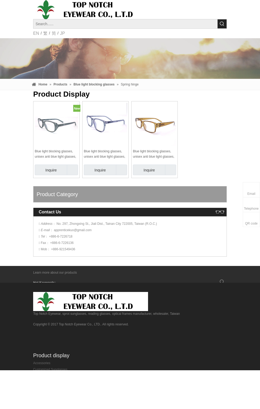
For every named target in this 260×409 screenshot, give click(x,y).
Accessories (41, 363)
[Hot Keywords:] (222, 23)
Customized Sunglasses (50, 369)
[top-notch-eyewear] (90, 301)
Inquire (46, 170)
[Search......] (125, 23)
